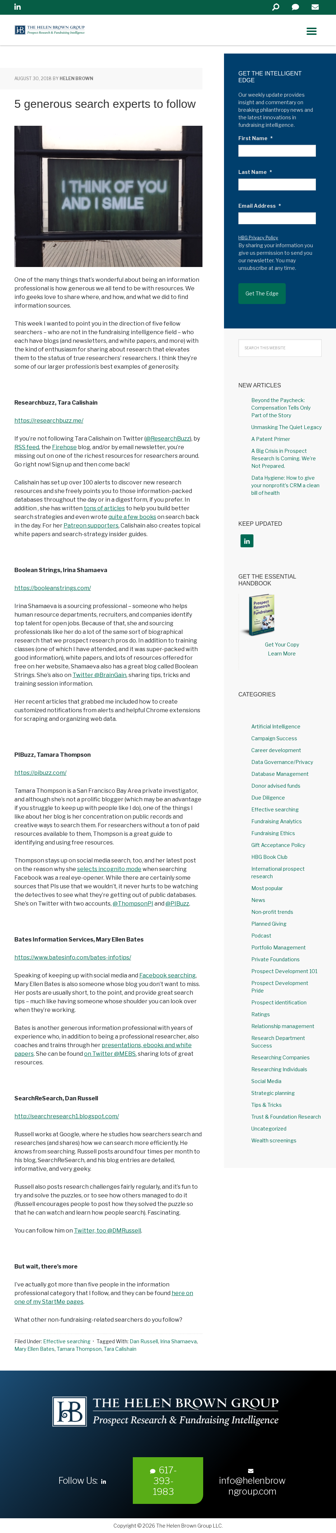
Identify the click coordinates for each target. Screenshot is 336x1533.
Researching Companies (280, 1051)
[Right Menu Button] (312, 31)
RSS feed (26, 447)
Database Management (280, 768)
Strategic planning (273, 1087)
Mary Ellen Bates (34, 1349)
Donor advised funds (275, 780)
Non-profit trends (272, 906)
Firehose (64, 447)
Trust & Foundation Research (286, 1111)
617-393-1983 (163, 1481)
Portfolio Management (278, 941)
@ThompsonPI (133, 903)
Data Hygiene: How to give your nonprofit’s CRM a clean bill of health (285, 478)
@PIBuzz (177, 903)
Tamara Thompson (79, 1349)
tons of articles (104, 508)
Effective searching (66, 1341)
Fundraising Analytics (276, 815)
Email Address (259, 206)
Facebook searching (167, 975)
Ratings (260, 1008)
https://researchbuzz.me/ (48, 420)
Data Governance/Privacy (282, 756)
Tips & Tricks (266, 1099)
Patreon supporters (91, 525)
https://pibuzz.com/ (40, 772)
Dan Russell (144, 1341)
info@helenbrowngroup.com (252, 1482)
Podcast (261, 929)
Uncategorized (268, 1122)
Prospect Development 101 (284, 965)
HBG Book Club (269, 851)
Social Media (266, 1075)
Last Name (255, 172)
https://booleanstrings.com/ (52, 588)
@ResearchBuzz (168, 438)
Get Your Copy (282, 638)
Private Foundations (275, 953)
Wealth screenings (274, 1134)
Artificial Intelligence (275, 720)
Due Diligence (268, 791)
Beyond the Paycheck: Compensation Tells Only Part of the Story (281, 401)
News (258, 894)
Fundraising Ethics (273, 827)
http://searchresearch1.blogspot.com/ (66, 1116)
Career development (276, 744)
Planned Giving (268, 918)
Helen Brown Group (81, 32)
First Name (255, 138)
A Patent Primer (270, 432)
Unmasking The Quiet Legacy (286, 421)
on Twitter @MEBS (110, 1053)
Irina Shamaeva (178, 1341)
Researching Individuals (279, 1063)
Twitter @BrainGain (99, 675)
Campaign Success (274, 732)
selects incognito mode (109, 869)
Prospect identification (279, 996)
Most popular (267, 882)
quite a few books (132, 517)
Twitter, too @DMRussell (107, 1230)
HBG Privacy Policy (258, 237)
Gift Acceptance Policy (278, 839)
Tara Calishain (120, 1349)
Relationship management (282, 1020)
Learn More (282, 647)
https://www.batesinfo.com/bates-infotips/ (72, 957)
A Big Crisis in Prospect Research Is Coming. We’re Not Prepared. (283, 451)
